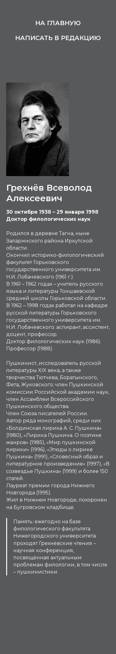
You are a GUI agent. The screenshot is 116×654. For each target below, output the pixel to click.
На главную (58, 23)
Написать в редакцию (58, 38)
